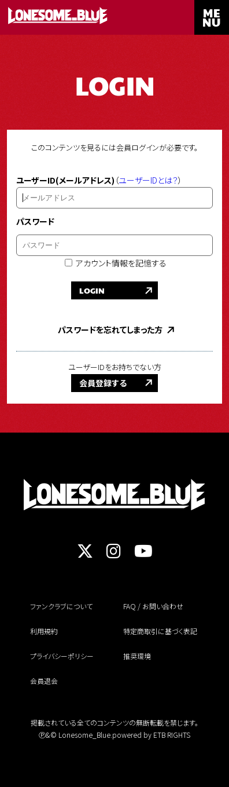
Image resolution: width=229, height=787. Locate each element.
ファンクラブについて (61, 606)
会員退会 (44, 681)
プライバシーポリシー (62, 656)
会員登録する (103, 383)
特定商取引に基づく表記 (160, 631)
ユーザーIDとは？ (148, 180)
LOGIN (92, 290)
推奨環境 (137, 656)
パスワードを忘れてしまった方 (110, 329)
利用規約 (44, 631)
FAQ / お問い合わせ (153, 606)
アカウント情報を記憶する (116, 263)
